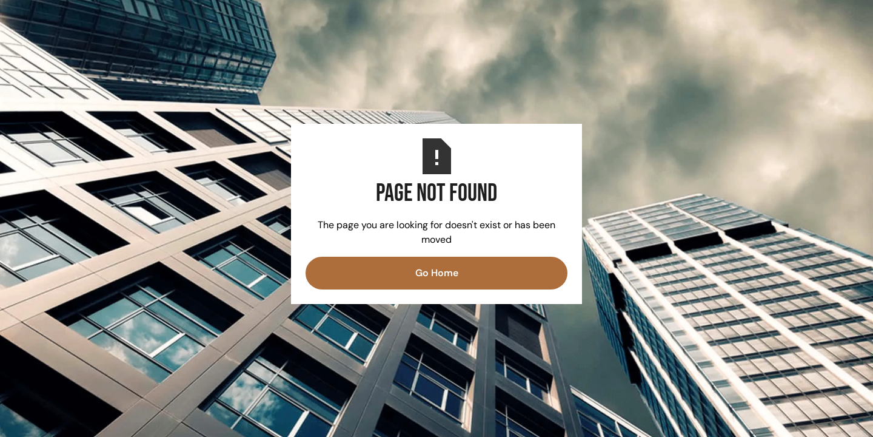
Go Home (436, 272)
